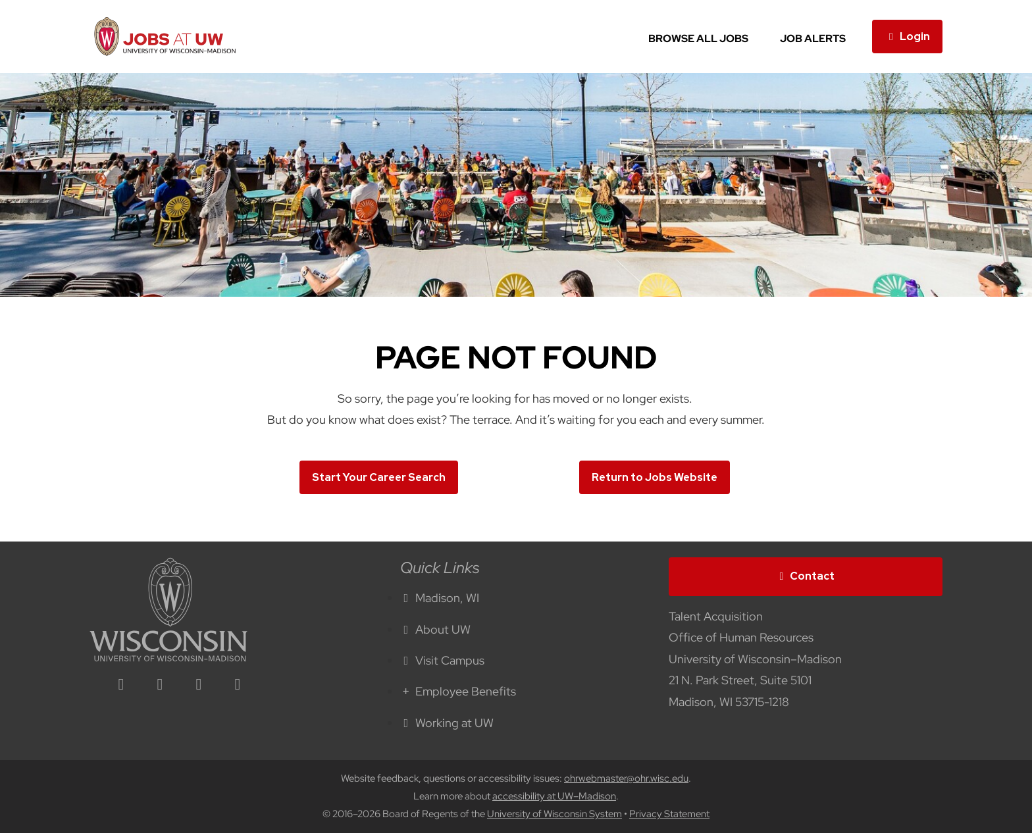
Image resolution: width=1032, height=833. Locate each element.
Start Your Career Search (379, 477)
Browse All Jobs (698, 38)
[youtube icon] (237, 685)
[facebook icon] (160, 685)
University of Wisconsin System (554, 813)
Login (907, 36)
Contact (806, 576)
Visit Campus (442, 660)
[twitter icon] (199, 685)
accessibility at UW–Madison (554, 796)
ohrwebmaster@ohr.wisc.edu (626, 778)
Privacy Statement (669, 813)
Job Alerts (813, 38)
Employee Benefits (458, 691)
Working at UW (447, 722)
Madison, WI (439, 597)
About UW (435, 629)
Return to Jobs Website (654, 477)
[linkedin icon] (121, 685)
